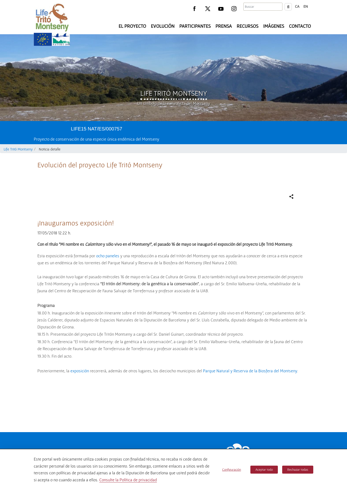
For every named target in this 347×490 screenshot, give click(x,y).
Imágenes (273, 26)
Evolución (162, 26)
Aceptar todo (264, 469)
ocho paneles (107, 255)
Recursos (247, 26)
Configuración (231, 469)
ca (297, 6)
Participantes (195, 26)
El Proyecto (132, 26)
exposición (79, 370)
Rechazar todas (297, 469)
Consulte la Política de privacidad (128, 479)
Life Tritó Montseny (173, 93)
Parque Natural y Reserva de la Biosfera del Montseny (250, 370)
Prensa (223, 26)
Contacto (300, 26)
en (305, 6)
